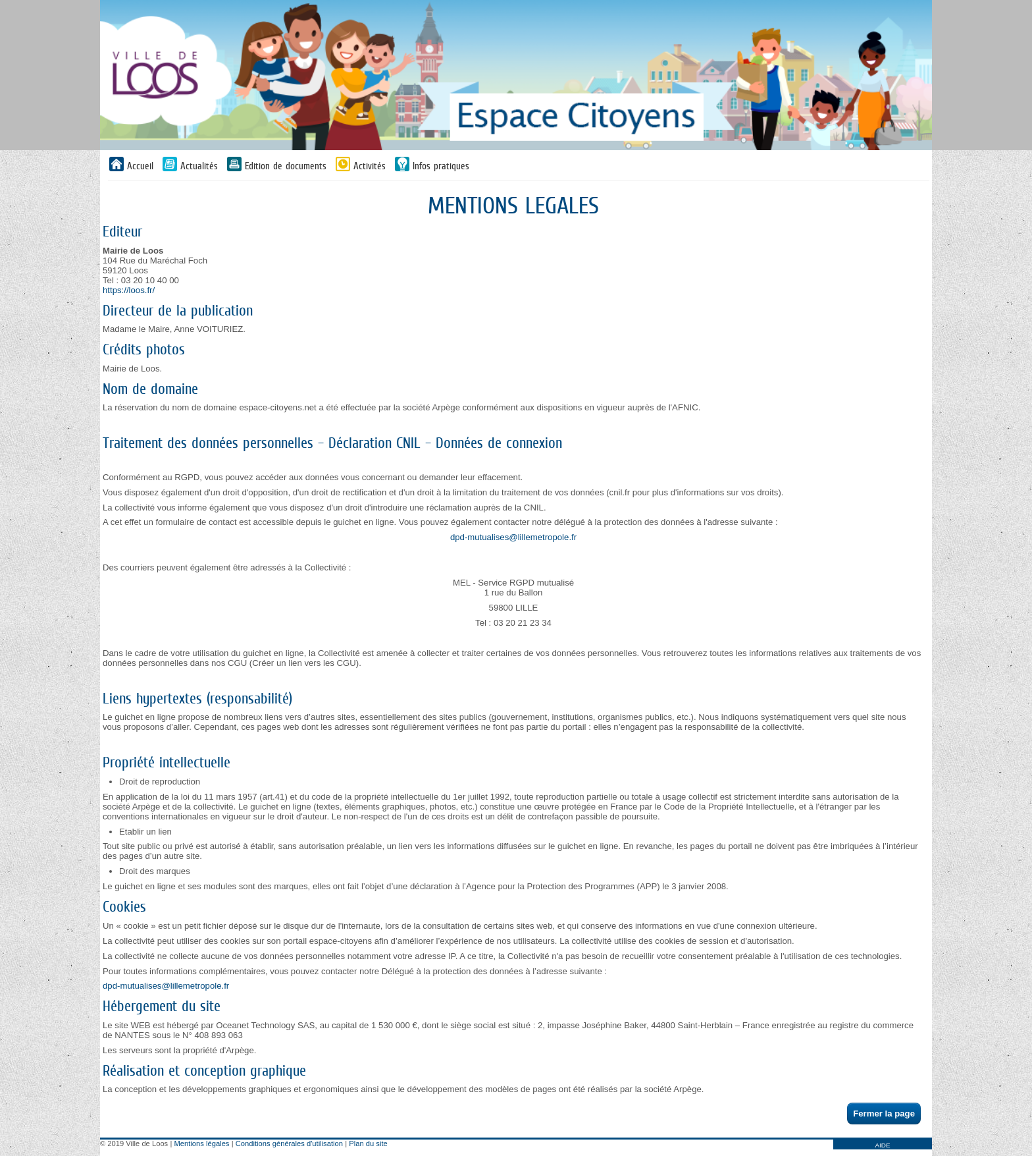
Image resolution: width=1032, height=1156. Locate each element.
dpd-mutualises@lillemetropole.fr (513, 537)
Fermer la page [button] (884, 1113)
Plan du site (368, 1143)
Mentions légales (202, 1143)
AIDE (882, 1145)
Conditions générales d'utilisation (289, 1143)
